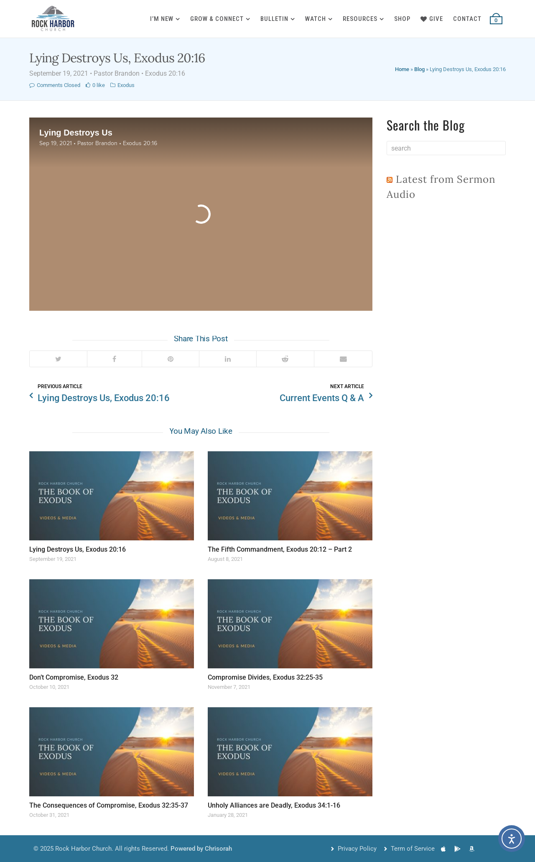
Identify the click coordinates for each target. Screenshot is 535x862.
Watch (315, 19)
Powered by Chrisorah (201, 848)
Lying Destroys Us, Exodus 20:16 (77, 549)
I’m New (161, 19)
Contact (467, 19)
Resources (360, 19)
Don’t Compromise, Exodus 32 (73, 677)
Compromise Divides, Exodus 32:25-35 (265, 677)
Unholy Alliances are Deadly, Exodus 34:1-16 (274, 805)
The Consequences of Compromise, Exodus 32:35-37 (108, 805)
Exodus (126, 85)
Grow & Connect (217, 19)
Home (402, 69)
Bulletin (274, 19)
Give (431, 19)
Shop (402, 19)
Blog (419, 69)
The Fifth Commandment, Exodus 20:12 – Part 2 (280, 549)
